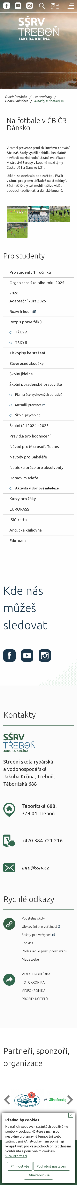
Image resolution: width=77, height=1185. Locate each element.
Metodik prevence (28, 405)
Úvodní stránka (16, 97)
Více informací (16, 1156)
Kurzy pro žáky (22, 498)
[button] (9, 1100)
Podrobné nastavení (52, 1166)
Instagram (29, 5)
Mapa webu (30, 959)
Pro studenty (42, 97)
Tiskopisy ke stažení (27, 353)
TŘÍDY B (21, 342)
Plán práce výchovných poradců (38, 394)
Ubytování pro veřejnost (39, 926)
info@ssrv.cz (35, 867)
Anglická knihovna (25, 530)
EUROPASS (19, 509)
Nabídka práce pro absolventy (36, 467)
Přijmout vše (20, 1166)
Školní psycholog (27, 415)
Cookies (27, 943)
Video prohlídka (36, 974)
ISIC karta (18, 519)
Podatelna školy (33, 918)
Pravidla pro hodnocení (30, 436)
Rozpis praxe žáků (25, 322)
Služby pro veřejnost (37, 935)
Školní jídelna (21, 374)
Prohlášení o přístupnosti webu (44, 951)
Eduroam (17, 540)
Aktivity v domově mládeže (51, 101)
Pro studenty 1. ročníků (30, 272)
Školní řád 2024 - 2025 (29, 425)
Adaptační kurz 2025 (27, 301)
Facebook (6, 5)
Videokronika (33, 990)
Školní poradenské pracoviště (35, 384)
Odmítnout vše (38, 1175)
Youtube (18, 5)
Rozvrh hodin (21, 311)
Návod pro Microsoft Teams (34, 446)
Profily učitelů (35, 999)
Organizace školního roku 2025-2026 (37, 284)
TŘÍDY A (21, 332)
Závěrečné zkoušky (26, 363)
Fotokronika (33, 982)
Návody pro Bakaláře (28, 457)
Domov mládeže (16, 101)
